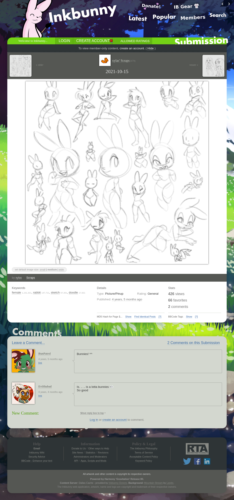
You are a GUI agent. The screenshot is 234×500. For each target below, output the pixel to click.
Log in (94, 419)
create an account (132, 48)
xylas (19, 277)
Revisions (103, 452)
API (76, 460)
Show (128, 316)
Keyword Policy (144, 460)
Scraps (30, 277)
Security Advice (37, 456)
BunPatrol (44, 353)
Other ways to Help (98, 448)
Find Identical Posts (145, 316)
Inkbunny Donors (118, 482)
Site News (77, 452)
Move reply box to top (92, 413)
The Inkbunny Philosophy (143, 448)
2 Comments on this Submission (194, 343)
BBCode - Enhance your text (36, 460)
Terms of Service (144, 452)
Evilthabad (45, 386)
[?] (160, 316)
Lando (170, 482)
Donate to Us (79, 448)
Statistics (91, 452)
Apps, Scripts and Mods (93, 460)
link (40, 363)
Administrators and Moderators (90, 456)
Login (64, 41)
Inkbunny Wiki (36, 452)
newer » (193, 64)
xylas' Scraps (124, 61)
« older (39, 64)
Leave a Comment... (28, 343)
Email (37, 448)
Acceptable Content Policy (144, 456)
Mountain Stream (153, 482)
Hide (150, 48)
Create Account (93, 41)
